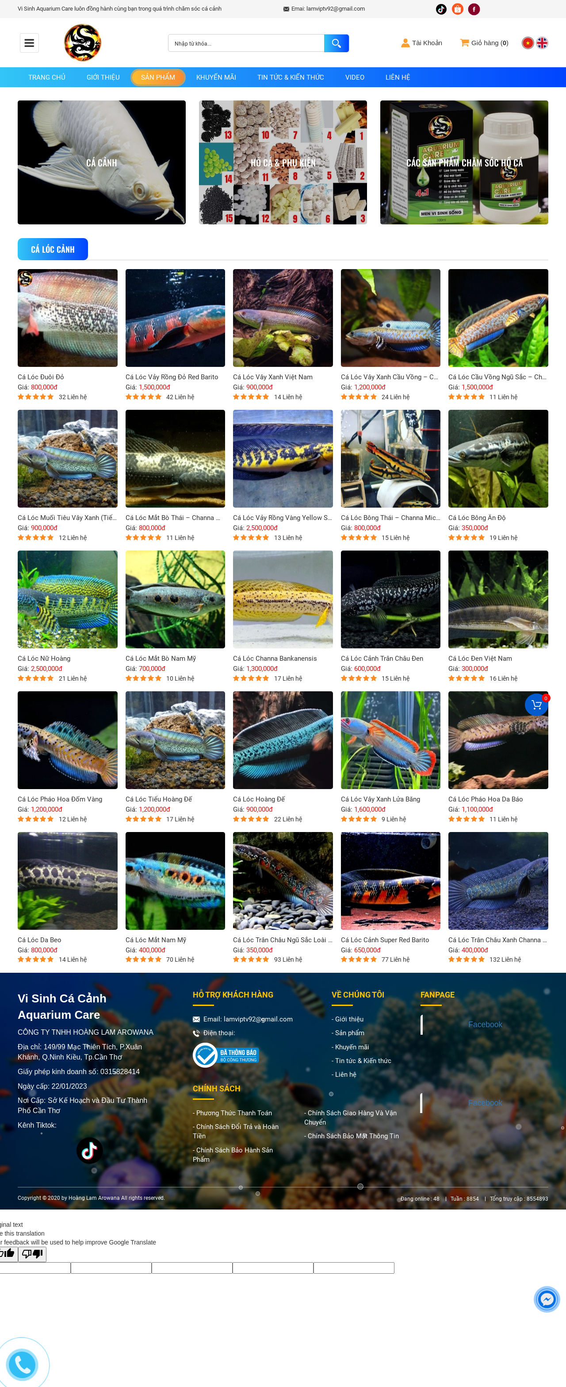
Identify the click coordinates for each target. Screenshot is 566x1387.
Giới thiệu (103, 77)
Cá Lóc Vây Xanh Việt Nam (273, 377)
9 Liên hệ (394, 819)
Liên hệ (398, 77)
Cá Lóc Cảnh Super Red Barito (385, 940)
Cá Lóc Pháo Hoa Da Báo (485, 799)
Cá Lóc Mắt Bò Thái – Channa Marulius (176, 518)
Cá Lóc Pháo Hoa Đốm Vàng (60, 799)
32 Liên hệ (73, 397)
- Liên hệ (344, 1075)
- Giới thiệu (347, 1019)
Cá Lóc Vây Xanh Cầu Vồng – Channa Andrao (391, 377)
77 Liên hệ (395, 959)
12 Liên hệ (73, 537)
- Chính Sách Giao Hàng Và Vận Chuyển (350, 1117)
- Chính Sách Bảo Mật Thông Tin (351, 1136)
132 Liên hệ (505, 959)
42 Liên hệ (180, 397)
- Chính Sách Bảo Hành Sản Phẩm (233, 1155)
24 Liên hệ (395, 397)
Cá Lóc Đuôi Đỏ (41, 377)
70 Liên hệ (180, 959)
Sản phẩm (158, 77)
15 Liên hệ (395, 537)
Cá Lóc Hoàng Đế (259, 799)
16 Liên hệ (503, 678)
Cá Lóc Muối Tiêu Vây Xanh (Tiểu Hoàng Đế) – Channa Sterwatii (68, 518)
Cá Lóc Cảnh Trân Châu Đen (382, 659)
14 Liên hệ (288, 397)
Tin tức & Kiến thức (290, 77)
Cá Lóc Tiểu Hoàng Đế (159, 799)
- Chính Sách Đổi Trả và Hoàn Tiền (236, 1131)
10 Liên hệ (180, 678)
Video (354, 77)
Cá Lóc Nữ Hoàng (44, 659)
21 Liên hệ (73, 678)
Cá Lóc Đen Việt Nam (480, 659)
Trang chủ (46, 77)
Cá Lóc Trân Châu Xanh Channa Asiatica (498, 940)
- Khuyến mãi (350, 1047)
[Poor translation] (32, 1254)
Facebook (485, 1024)
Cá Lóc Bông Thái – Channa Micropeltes (391, 518)
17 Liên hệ (288, 678)
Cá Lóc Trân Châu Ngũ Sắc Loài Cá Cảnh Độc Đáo (283, 940)
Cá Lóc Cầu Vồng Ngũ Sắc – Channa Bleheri (498, 377)
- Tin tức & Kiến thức (361, 1061)
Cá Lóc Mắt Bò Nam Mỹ (161, 659)
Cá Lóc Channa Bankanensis (275, 659)
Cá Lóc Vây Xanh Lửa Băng (380, 799)
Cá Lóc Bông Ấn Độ (477, 518)
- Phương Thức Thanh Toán (232, 1113)
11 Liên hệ (503, 397)
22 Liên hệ (288, 819)
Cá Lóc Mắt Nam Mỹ (156, 940)
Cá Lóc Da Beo (39, 940)
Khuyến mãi (216, 77)
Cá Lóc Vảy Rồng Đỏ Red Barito (172, 377)
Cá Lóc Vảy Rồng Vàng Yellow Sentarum (283, 518)
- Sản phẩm (348, 1033)
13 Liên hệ (288, 537)
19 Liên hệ (503, 537)
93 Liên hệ (288, 959)
